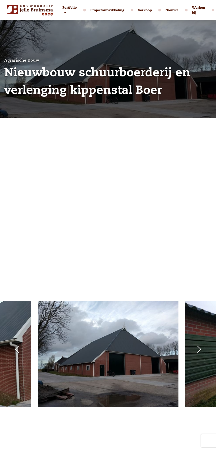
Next (199, 349)
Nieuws (171, 10)
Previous (17, 349)
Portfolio (69, 7)
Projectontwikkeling (107, 10)
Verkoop (145, 10)
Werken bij (198, 10)
